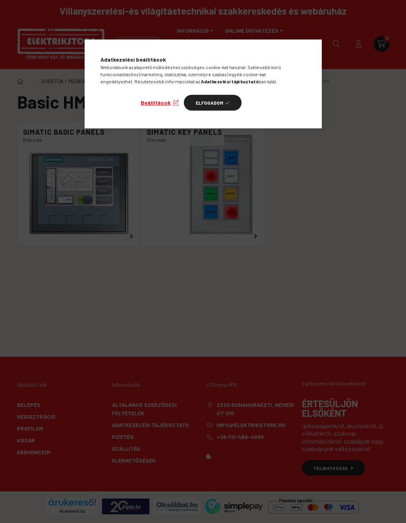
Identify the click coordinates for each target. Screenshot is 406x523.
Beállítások (156, 102)
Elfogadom (209, 102)
